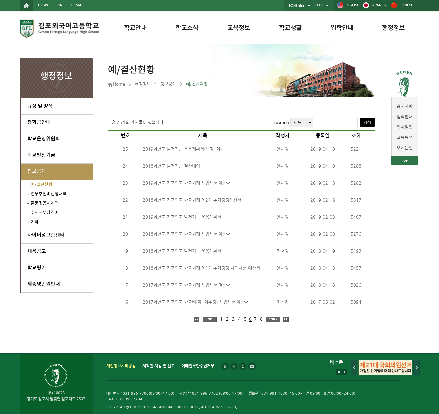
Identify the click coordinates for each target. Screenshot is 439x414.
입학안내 (342, 28)
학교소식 (187, 28)
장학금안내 (39, 122)
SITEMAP (76, 5)
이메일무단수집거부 (197, 366)
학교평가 (36, 268)
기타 (35, 222)
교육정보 (238, 28)
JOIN (58, 5)
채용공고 (36, 251)
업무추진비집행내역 (49, 194)
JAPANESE (379, 5)
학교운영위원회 (43, 139)
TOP (404, 161)
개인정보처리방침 (121, 366)
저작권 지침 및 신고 (158, 366)
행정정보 (393, 28)
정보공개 (36, 171)
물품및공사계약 (45, 203)
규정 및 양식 (40, 106)
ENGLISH (352, 5)
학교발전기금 (41, 155)
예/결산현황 (41, 184)
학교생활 (290, 28)
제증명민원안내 (43, 284)
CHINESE (405, 5)
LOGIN (43, 5)
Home (119, 84)
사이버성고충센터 (46, 235)
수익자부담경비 (45, 212)
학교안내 (135, 28)
